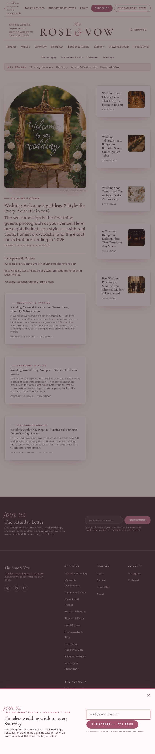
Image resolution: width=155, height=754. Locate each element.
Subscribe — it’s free (112, 724)
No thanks (138, 731)
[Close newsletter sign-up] (148, 695)
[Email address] (118, 714)
